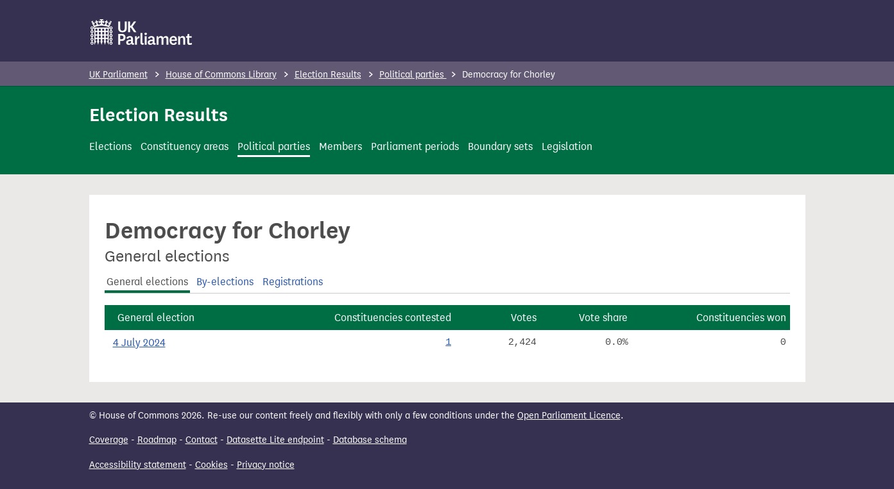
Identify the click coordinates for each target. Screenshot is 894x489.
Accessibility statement (137, 465)
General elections (147, 282)
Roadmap (156, 440)
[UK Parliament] (141, 32)
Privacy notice (266, 465)
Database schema (370, 440)
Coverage (108, 440)
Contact (201, 440)
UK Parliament (118, 74)
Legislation (567, 146)
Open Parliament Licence (569, 415)
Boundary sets (500, 146)
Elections (110, 146)
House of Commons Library (221, 74)
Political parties (413, 74)
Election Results (328, 74)
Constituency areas (184, 146)
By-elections (225, 282)
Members (340, 146)
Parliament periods (415, 146)
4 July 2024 (139, 342)
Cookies (211, 465)
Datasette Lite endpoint (275, 440)
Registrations (292, 282)
